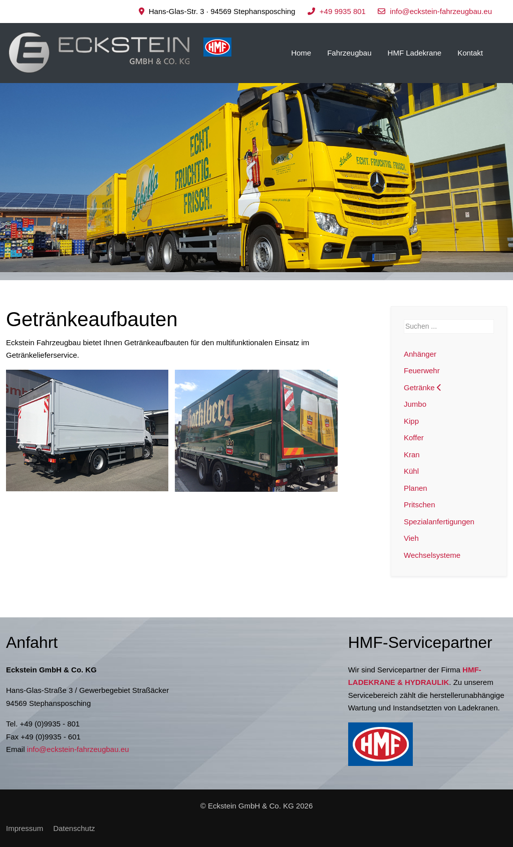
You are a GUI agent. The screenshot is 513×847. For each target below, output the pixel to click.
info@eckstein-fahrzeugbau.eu (441, 11)
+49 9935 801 (343, 11)
